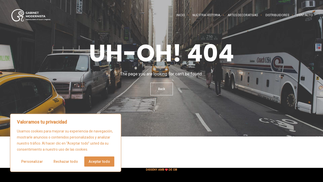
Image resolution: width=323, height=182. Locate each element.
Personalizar (32, 162)
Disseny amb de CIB (161, 169)
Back (161, 89)
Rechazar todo (65, 162)
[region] (65, 143)
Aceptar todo (99, 162)
